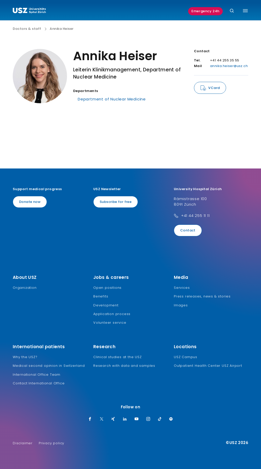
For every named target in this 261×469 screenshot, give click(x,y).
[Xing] (113, 419)
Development (106, 305)
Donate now (30, 201)
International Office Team (36, 374)
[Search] (232, 11)
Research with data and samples (124, 365)
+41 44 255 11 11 (195, 215)
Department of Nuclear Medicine (112, 99)
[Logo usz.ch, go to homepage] (29, 11)
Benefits (100, 296)
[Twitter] (102, 419)
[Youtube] (137, 419)
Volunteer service (109, 322)
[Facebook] (90, 419)
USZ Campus (185, 357)
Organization (25, 287)
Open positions (107, 287)
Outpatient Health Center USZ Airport (208, 365)
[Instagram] (148, 419)
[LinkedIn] (125, 419)
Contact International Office (38, 383)
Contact (187, 230)
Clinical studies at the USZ (117, 357)
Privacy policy (51, 443)
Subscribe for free (116, 201)
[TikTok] (160, 419)
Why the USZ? (25, 357)
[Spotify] (171, 419)
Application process (111, 313)
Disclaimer (23, 443)
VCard (214, 87)
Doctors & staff (27, 29)
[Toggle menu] (245, 11)
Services (182, 287)
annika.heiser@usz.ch (229, 65)
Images (181, 305)
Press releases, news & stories (202, 296)
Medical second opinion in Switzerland (49, 365)
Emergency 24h (205, 11)
